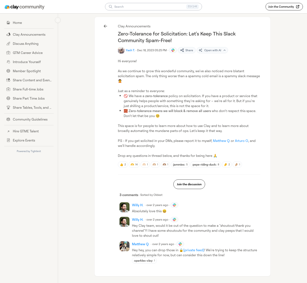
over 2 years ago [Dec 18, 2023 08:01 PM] (157, 205)
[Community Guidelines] (29, 119)
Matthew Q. (221, 141)
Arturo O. (241, 141)
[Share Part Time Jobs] (29, 98)
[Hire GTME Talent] (29, 131)
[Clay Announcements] (29, 34)
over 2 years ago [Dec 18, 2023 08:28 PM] (163, 244)
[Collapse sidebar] (58, 20)
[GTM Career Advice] (29, 53)
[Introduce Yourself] (29, 62)
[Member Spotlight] (29, 71)
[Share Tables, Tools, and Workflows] (29, 107)
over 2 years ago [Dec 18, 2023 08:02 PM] (157, 219)
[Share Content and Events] (29, 80)
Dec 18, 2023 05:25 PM (152, 50)
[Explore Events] (29, 140)
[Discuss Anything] (29, 43)
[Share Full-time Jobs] (29, 89)
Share (186, 50)
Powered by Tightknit (29, 151)
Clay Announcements (134, 26)
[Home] (29, 22)
